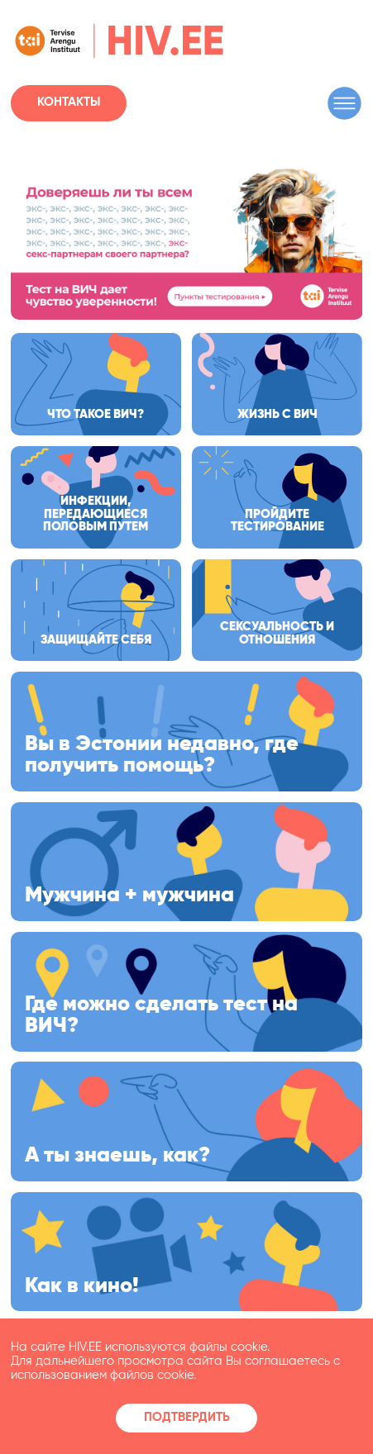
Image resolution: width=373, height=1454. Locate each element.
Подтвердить (187, 1417)
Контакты (68, 102)
